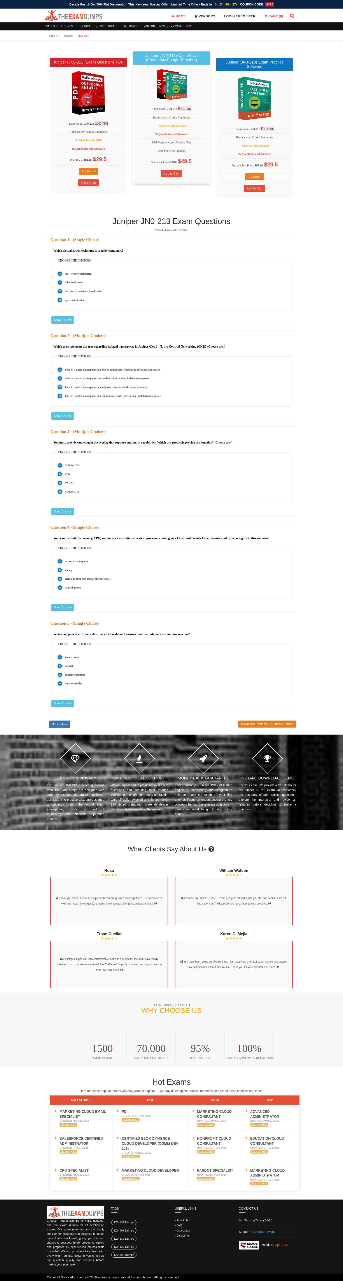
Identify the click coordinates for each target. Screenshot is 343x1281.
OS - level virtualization (78, 273)
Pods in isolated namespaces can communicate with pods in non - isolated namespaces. (113, 396)
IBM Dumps (86, 26)
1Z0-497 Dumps (124, 1230)
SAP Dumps (130, 26)
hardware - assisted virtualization (83, 291)
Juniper (68, 36)
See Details (68, 1125)
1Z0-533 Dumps (124, 1246)
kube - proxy (72, 657)
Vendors (205, 16)
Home (179, 16)
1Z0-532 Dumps (124, 1238)
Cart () (273, 16)
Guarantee (183, 1230)
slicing (68, 570)
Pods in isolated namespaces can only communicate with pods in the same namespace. (113, 369)
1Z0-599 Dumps (124, 1254)
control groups (73, 587)
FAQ (179, 1225)
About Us (182, 1220)
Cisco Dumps (108, 26)
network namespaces (76, 561)
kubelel (69, 666)
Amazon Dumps (154, 26)
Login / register (240, 16)
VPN (67, 474)
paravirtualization (75, 300)
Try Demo (88, 171)
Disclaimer (183, 1235)
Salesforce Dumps (59, 26)
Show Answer (62, 320)
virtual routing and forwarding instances (87, 578)
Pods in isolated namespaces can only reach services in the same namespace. (107, 387)
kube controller (73, 683)
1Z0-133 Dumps (124, 1222)
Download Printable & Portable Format (267, 724)
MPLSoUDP (72, 465)
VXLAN (69, 482)
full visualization (74, 282)
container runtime (75, 674)
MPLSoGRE (72, 491)
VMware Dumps (181, 26)
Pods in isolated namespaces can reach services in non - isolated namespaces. (107, 378)
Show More (59, 724)
